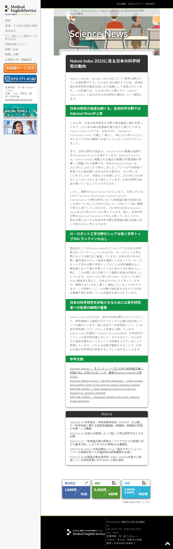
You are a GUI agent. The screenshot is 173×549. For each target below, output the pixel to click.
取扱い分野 (12, 54)
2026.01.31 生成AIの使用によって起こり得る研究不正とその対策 (106, 435)
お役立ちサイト (136, 3)
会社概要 (121, 3)
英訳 (7, 20)
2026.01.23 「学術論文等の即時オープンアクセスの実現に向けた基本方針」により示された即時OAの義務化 (107, 443)
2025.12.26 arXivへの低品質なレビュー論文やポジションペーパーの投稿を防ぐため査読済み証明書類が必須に (106, 450)
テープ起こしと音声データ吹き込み (21, 37)
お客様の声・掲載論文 (18, 59)
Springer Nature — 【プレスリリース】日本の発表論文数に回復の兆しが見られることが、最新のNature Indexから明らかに (106, 372)
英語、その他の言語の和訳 (21, 25)
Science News (89, 10)
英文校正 (10, 30)
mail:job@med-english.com (18, 99)
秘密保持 (150, 3)
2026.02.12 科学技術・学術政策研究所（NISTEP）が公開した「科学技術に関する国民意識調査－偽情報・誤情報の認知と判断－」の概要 (106, 425)
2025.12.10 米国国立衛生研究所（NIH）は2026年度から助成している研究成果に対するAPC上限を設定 (106, 458)
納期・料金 (12, 49)
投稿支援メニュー (16, 44)
